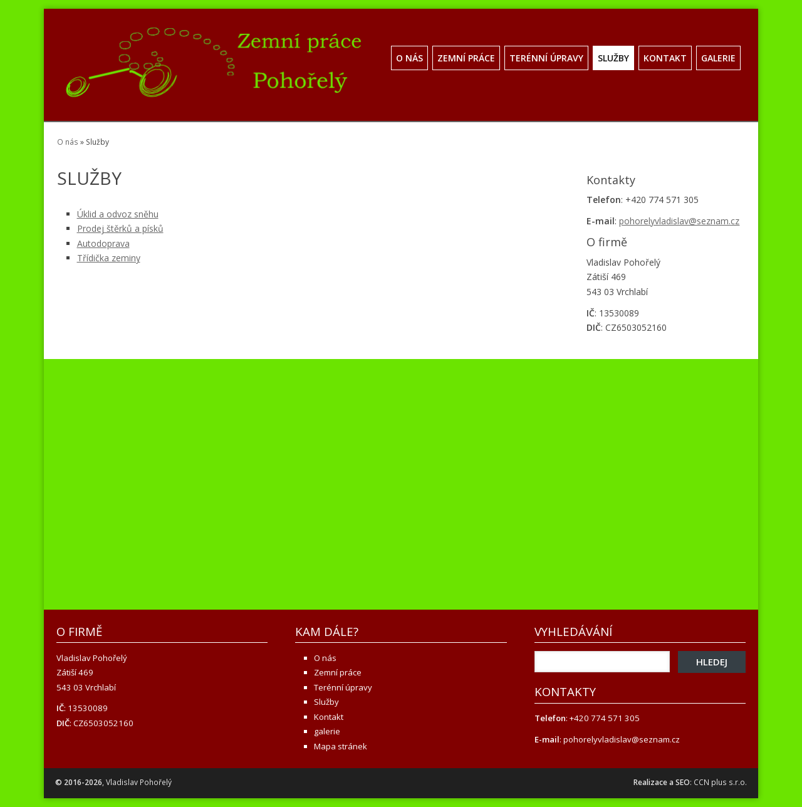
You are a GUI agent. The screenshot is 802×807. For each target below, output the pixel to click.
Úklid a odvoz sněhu (118, 214)
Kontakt (665, 58)
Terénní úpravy (546, 58)
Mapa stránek (340, 746)
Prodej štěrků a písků (120, 228)
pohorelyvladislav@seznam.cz (679, 221)
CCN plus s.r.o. (720, 782)
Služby (613, 58)
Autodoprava (103, 243)
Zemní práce (466, 58)
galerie (718, 58)
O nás (409, 58)
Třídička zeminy (108, 258)
